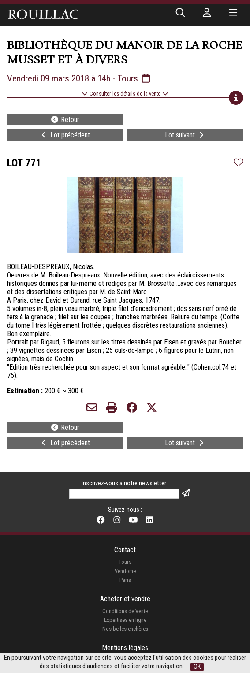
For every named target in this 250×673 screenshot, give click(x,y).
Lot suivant (185, 135)
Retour (64, 119)
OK (197, 666)
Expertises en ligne (125, 620)
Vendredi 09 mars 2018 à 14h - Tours (79, 78)
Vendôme (125, 571)
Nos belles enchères (125, 628)
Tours (125, 561)
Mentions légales (125, 647)
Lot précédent (65, 135)
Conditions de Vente (125, 611)
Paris (125, 580)
